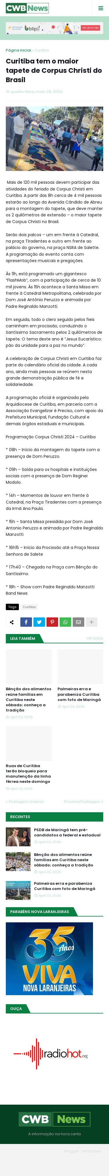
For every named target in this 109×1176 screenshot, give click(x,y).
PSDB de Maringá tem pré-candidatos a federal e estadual (67, 832)
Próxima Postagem (82, 801)
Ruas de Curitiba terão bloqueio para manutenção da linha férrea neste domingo (28, 774)
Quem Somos (53, 1160)
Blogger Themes (46, 1151)
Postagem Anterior (26, 801)
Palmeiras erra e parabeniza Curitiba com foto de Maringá (79, 694)
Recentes (20, 817)
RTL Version (54, 1167)
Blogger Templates (83, 1151)
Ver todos (94, 638)
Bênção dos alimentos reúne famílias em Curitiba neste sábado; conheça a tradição (28, 699)
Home (27, 1160)
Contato (80, 1160)
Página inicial (18, 50)
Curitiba (41, 50)
